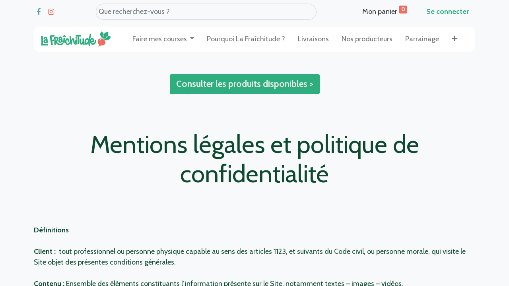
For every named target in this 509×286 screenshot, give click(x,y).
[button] (454, 39)
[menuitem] (245, 39)
